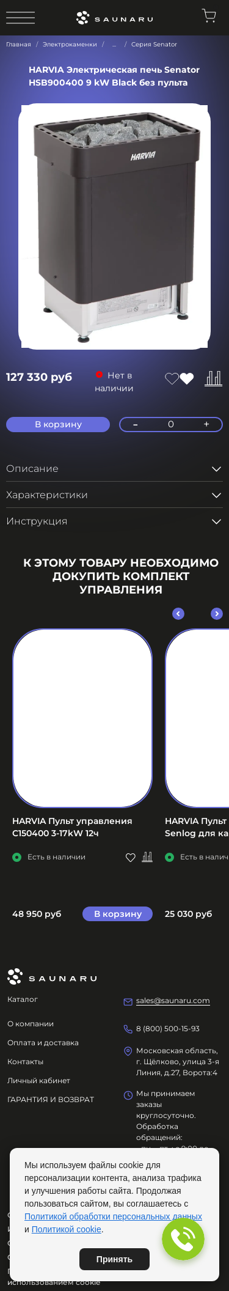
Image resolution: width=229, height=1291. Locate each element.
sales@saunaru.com (173, 1000)
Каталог (22, 999)
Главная (18, 44)
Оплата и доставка (43, 1042)
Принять (114, 1259)
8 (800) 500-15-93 (168, 1028)
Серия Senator (154, 44)
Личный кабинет (38, 1080)
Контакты (25, 1061)
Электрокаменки (70, 44)
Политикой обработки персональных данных (113, 1216)
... (114, 44)
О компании (30, 1023)
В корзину (118, 913)
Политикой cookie (66, 1229)
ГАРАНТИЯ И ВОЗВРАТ (50, 1099)
